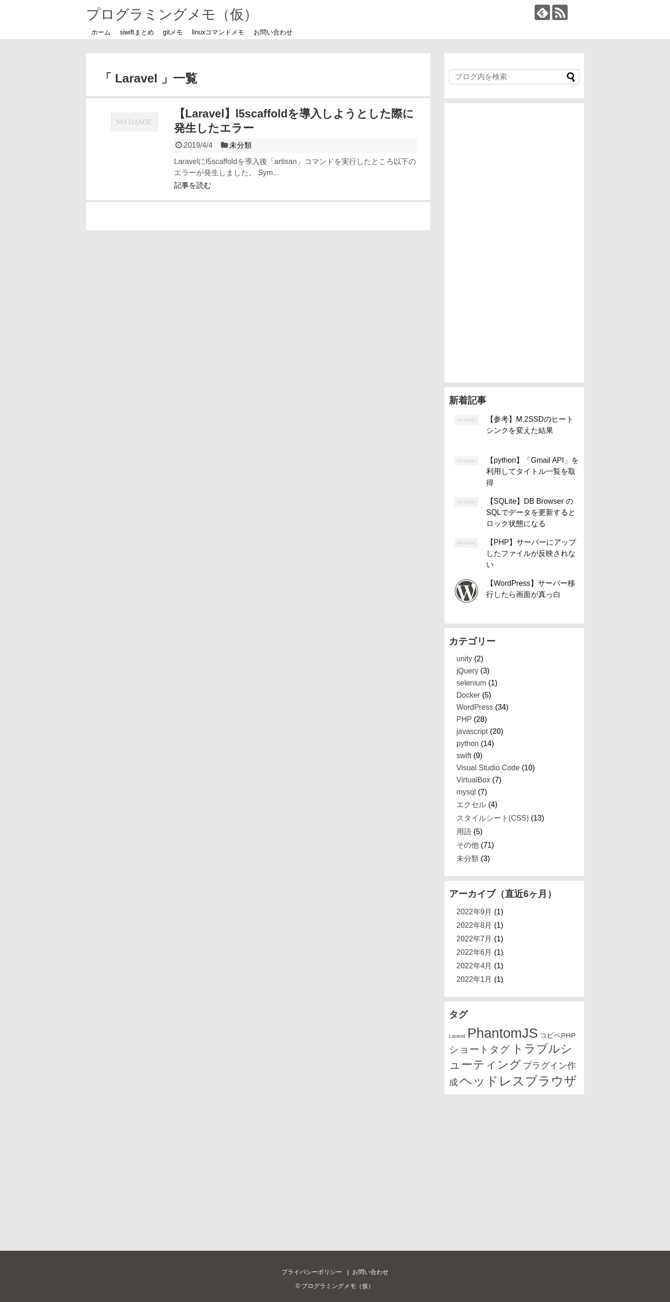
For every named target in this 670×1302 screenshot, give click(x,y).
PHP (464, 719)
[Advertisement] (514, 243)
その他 (467, 845)
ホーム (101, 32)
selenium (471, 683)
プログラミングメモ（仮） (172, 14)
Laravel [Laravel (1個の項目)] (457, 1036)
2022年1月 (474, 979)
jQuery (467, 671)
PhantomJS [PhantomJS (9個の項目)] (502, 1033)
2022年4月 (474, 966)
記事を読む (192, 185)
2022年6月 (474, 952)
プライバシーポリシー (311, 1271)
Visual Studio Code (488, 768)
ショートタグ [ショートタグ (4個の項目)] (479, 1049)
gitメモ (173, 32)
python (467, 743)
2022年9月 (474, 912)
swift (463, 756)
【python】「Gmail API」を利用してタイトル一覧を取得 (532, 471)
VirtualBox (473, 780)
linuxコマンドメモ (218, 32)
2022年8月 (474, 925)
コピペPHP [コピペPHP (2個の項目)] (558, 1035)
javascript (472, 731)
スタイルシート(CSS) (492, 818)
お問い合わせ (273, 32)
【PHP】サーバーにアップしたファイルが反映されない (531, 553)
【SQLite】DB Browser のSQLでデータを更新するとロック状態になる (531, 512)
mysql (466, 792)
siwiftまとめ (137, 32)
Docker (468, 695)
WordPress (474, 707)
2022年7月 (474, 939)
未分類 (240, 145)
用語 (463, 832)
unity (464, 659)
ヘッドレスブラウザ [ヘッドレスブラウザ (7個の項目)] (518, 1081)
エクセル (471, 805)
